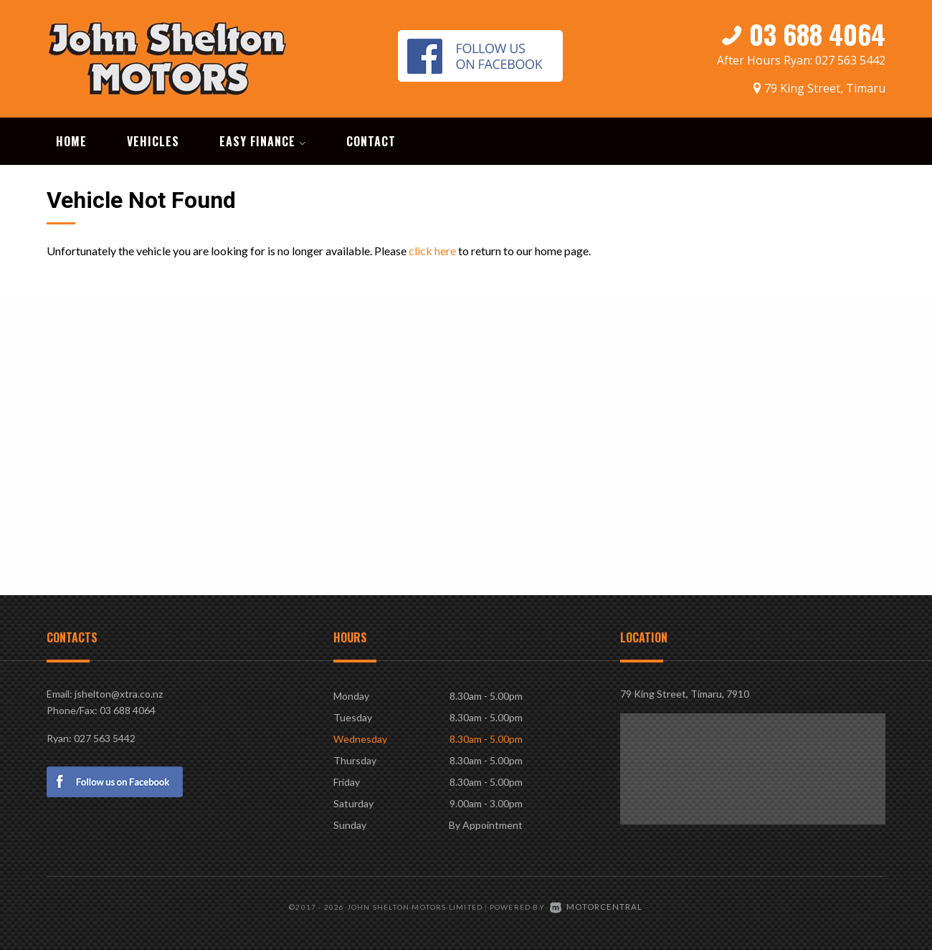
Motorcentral (596, 903)
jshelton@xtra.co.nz (119, 691)
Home (71, 139)
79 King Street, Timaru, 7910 (684, 691)
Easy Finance (262, 139)
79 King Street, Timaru (824, 84)
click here (432, 248)
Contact (371, 139)
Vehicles (153, 139)
